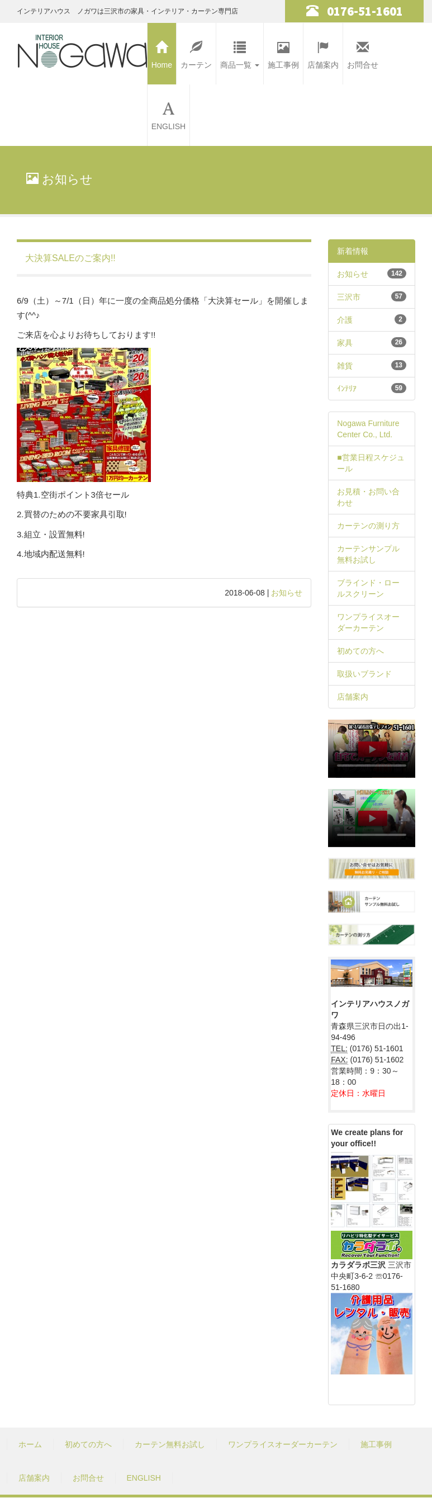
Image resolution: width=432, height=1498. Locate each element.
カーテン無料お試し (170, 1444)
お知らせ (286, 592)
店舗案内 (323, 52)
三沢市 (348, 296)
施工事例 (283, 52)
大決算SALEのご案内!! (70, 258)
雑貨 (345, 365)
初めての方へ (360, 650)
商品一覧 (239, 52)
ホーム (30, 1444)
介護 (345, 319)
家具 (345, 342)
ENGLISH (168, 113)
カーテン (196, 52)
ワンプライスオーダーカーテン (283, 1444)
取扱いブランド (364, 673)
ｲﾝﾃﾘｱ (347, 388)
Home (161, 52)
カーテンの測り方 (368, 525)
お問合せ (362, 52)
